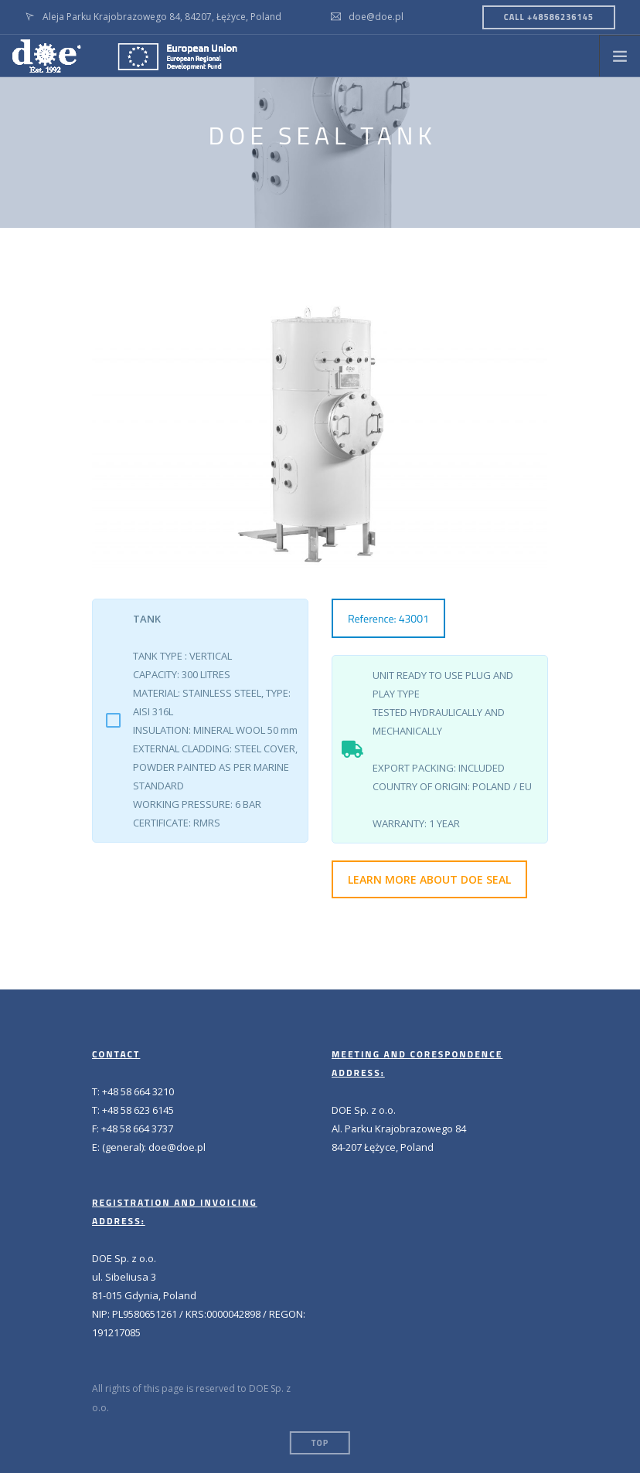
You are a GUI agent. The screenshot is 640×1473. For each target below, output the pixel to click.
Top (320, 1443)
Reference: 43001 (388, 618)
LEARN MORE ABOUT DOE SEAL (429, 879)
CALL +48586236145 (549, 17)
